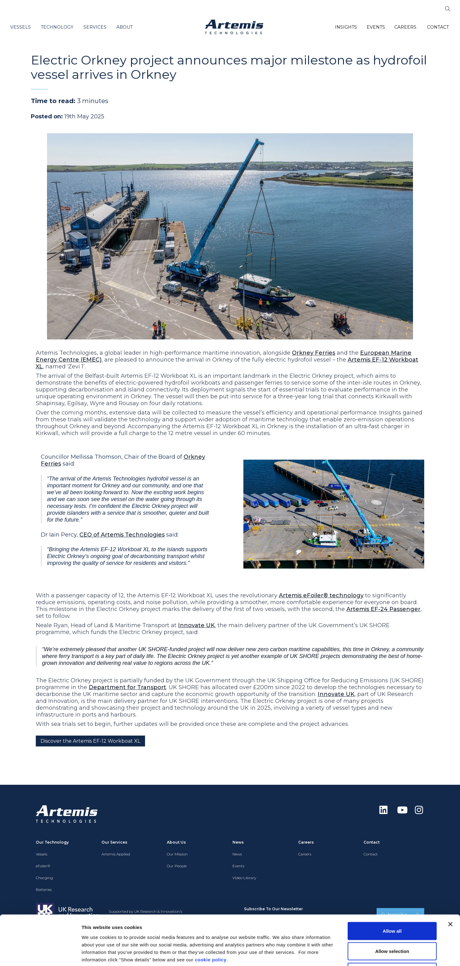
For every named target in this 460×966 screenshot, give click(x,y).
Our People (177, 866)
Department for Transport (127, 687)
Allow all (392, 884)
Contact (371, 854)
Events (238, 866)
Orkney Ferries (313, 352)
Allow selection (392, 904)
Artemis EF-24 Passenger (383, 609)
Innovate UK (196, 625)
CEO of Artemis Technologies (122, 534)
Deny (392, 925)
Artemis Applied (115, 854)
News (237, 854)
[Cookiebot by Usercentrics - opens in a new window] (40, 954)
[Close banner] (450, 877)
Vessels (41, 854)
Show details (326, 953)
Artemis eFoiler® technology (321, 595)
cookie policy (211, 913)
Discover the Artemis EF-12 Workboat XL (90, 741)
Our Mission (177, 854)
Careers (304, 854)
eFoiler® (43, 866)
